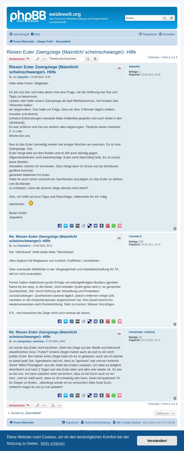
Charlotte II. (135, 236)
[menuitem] (35, 34)
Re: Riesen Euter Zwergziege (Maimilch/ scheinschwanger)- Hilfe (43, 238)
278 (141, 241)
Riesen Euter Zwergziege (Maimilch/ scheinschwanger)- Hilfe (71, 52)
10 (140, 337)
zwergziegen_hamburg (142, 332)
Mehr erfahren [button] (53, 443)
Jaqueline (134, 66)
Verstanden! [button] (157, 441)
